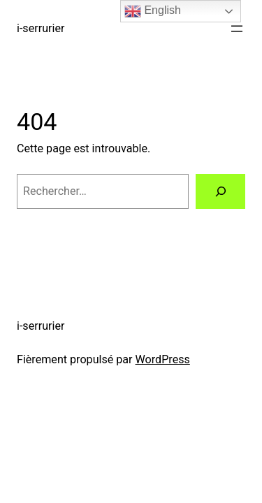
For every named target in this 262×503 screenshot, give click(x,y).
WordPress (163, 359)
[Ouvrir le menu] (236, 28)
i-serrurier (40, 28)
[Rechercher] (220, 191)
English (152, 11)
